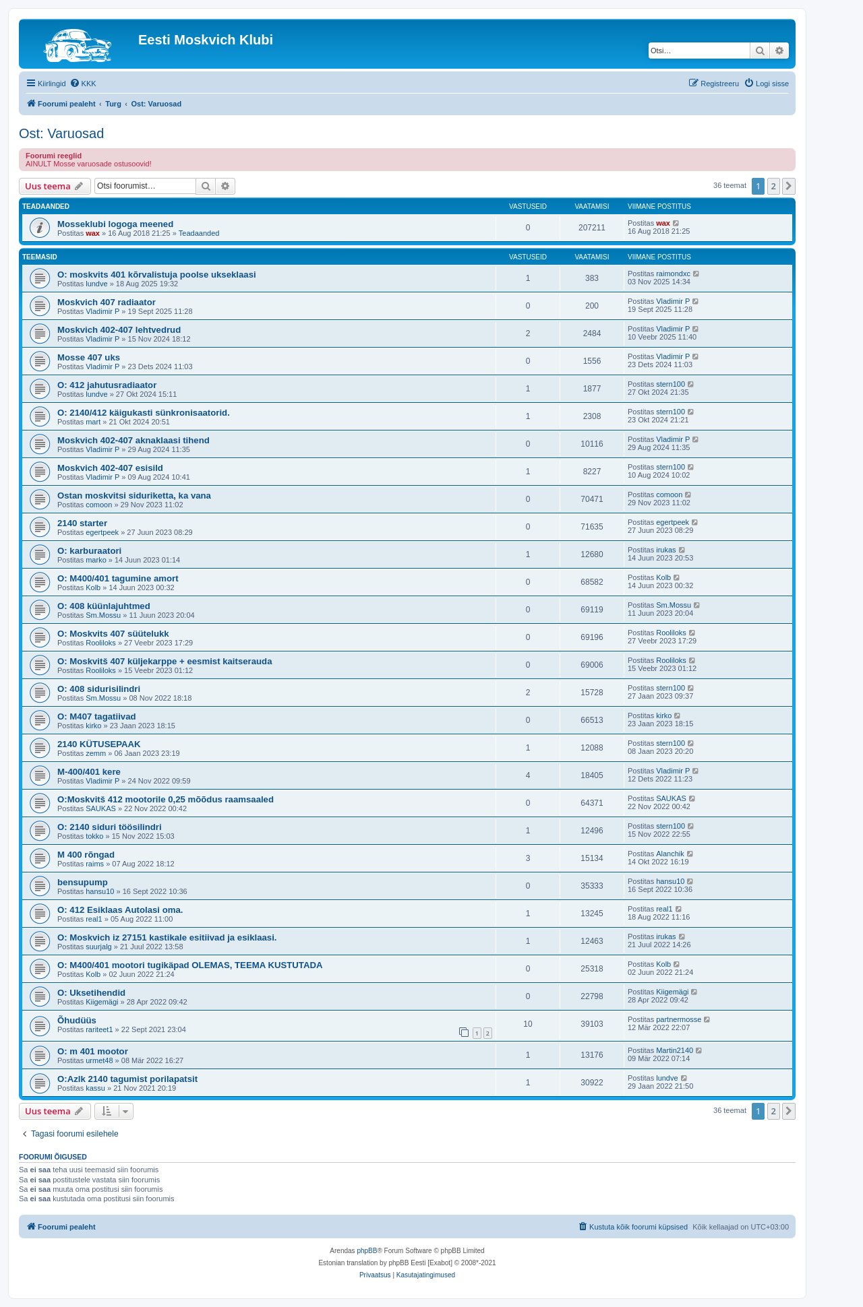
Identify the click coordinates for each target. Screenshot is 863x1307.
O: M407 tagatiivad (96, 716)
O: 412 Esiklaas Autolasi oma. (120, 910)
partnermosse (678, 1019)
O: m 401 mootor (92, 1051)
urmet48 (99, 1060)
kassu (95, 1088)
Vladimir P (102, 311)
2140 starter (82, 523)
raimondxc (673, 273)
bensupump (82, 882)
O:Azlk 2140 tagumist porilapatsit (127, 1079)
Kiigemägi (102, 1002)
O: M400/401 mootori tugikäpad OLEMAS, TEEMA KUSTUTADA (189, 965)
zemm (96, 753)
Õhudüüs (76, 1020)
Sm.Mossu (103, 615)
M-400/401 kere (89, 772)
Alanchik (670, 854)
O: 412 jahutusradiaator (106, 385)
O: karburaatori (89, 551)
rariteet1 (99, 1029)
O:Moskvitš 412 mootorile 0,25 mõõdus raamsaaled (165, 799)
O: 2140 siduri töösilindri (109, 827)
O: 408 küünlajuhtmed (103, 606)
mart (93, 422)
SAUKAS (101, 808)
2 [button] (773, 186)
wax (93, 233)
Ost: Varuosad (61, 133)
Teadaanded (199, 233)
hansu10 (100, 891)
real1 (94, 919)
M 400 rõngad (86, 855)
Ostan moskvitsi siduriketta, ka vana (134, 495)
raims (95, 864)
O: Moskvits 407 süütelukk (113, 634)
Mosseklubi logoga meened (115, 224)
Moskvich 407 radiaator (106, 302)
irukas (666, 550)
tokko (94, 836)
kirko (93, 726)
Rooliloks (101, 643)
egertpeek (102, 532)
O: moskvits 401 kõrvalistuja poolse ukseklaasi (156, 274)
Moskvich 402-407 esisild (110, 468)
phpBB (367, 1250)
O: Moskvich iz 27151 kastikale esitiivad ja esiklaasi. (166, 937)
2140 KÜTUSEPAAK (99, 744)
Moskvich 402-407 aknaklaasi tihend (133, 440)
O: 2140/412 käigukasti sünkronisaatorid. (143, 413)
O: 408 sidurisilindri (98, 689)
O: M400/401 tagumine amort (118, 578)
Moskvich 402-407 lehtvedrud (119, 330)
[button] (789, 186)
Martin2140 (674, 1050)
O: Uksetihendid (91, 993)
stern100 (670, 384)
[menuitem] (82, 83)
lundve (96, 284)
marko (96, 560)
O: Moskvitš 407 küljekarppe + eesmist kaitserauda (164, 661)
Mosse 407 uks (88, 357)
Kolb (93, 587)
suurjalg (99, 947)
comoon (99, 505)
